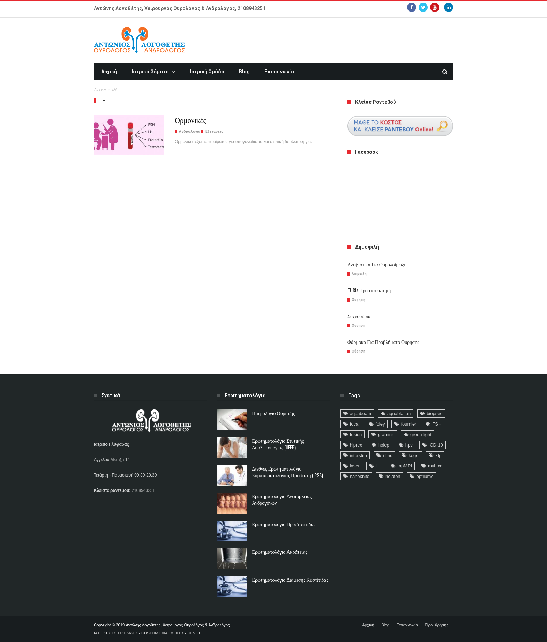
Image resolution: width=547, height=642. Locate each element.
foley (380, 424)
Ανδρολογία (189, 131)
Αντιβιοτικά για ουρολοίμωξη (377, 264)
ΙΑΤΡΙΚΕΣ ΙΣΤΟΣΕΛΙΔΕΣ (116, 633)
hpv (409, 445)
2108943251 (251, 8)
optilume (424, 476)
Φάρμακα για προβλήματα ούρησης (383, 341)
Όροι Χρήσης (436, 625)
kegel (414, 455)
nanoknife (359, 476)
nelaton (392, 476)
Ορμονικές (190, 119)
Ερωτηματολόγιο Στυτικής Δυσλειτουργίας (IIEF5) (278, 444)
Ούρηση (358, 300)
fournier (408, 424)
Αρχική (109, 71)
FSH (436, 424)
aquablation (399, 413)
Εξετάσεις (214, 131)
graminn (386, 434)
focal (354, 424)
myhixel (435, 465)
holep (383, 445)
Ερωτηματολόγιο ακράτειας (279, 551)
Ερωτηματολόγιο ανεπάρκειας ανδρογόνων (282, 499)
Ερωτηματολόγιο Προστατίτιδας (283, 523)
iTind (388, 455)
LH (379, 465)
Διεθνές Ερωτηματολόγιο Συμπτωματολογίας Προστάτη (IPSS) (287, 472)
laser (355, 465)
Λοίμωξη (359, 274)
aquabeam (360, 413)
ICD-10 (436, 445)
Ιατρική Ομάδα (207, 71)
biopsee (435, 413)
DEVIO (193, 633)
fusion (356, 434)
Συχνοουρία (359, 315)
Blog (244, 71)
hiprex (356, 445)
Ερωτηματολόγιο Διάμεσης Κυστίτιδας (290, 579)
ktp (438, 455)
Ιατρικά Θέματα (150, 71)
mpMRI (404, 465)
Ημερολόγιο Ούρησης (273, 412)
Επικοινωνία (279, 71)
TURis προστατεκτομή (369, 290)
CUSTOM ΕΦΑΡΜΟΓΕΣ (162, 633)
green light (421, 434)
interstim (358, 455)
